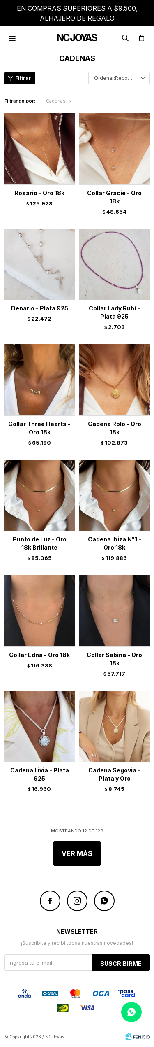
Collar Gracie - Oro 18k (114, 197)
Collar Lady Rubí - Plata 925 (114, 312)
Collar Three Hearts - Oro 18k (39, 428)
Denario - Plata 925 (39, 308)
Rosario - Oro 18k (39, 192)
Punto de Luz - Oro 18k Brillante (40, 543)
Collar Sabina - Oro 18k (114, 659)
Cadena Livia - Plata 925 (39, 774)
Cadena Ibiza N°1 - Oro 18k (114, 543)
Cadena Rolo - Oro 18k (114, 428)
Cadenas (56, 101)
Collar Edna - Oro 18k (39, 654)
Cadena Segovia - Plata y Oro (114, 774)
